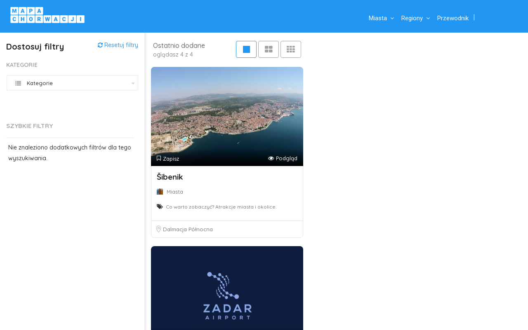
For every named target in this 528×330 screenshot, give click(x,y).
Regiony (412, 18)
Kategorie (22, 65)
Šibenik (170, 177)
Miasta (378, 18)
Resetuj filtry (118, 45)
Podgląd (282, 158)
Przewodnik (453, 18)
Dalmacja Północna (188, 229)
